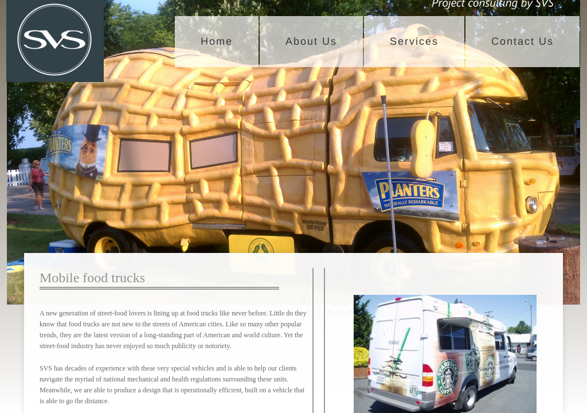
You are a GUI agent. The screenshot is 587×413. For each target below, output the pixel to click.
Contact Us (522, 41)
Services (414, 41)
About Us (311, 41)
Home (217, 41)
